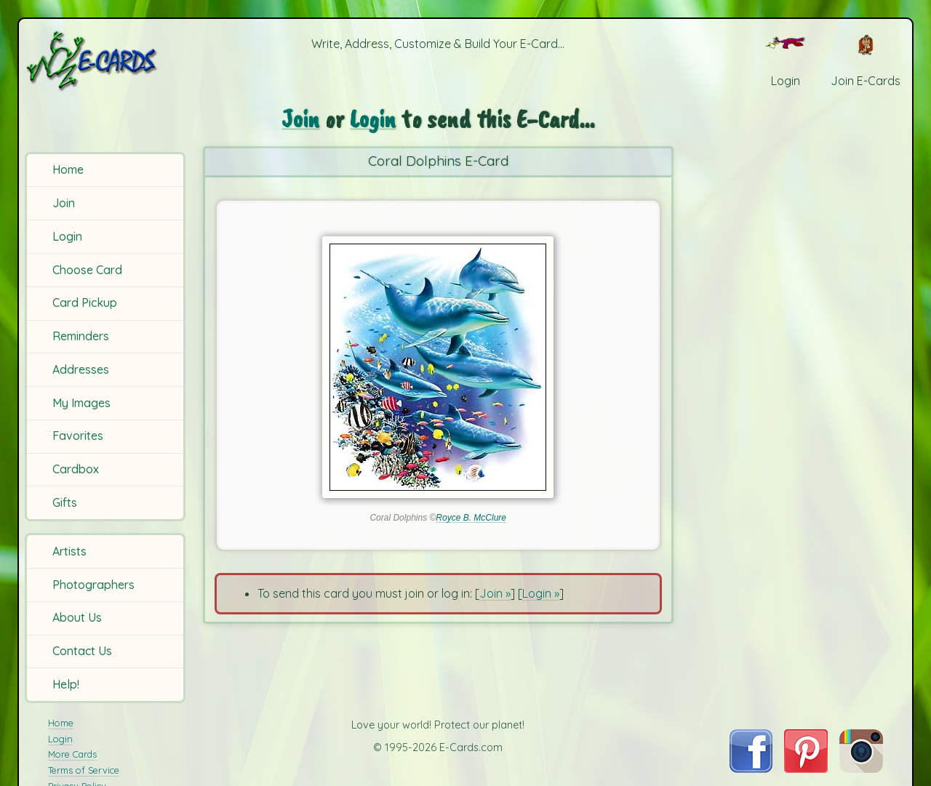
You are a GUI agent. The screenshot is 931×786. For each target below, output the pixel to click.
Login (67, 236)
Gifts (64, 502)
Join (63, 203)
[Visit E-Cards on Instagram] (861, 768)
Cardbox (75, 469)
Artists (69, 551)
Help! (65, 684)
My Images (81, 403)
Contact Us (82, 650)
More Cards (72, 754)
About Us (77, 617)
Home (68, 169)
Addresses (80, 369)
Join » (495, 593)
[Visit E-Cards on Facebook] (751, 768)
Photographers (93, 584)
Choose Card (87, 269)
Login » (540, 593)
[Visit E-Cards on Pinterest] (806, 768)
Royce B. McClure (471, 518)
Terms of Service (83, 770)
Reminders (80, 336)
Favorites (77, 435)
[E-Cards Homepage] (107, 61)
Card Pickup (84, 302)
